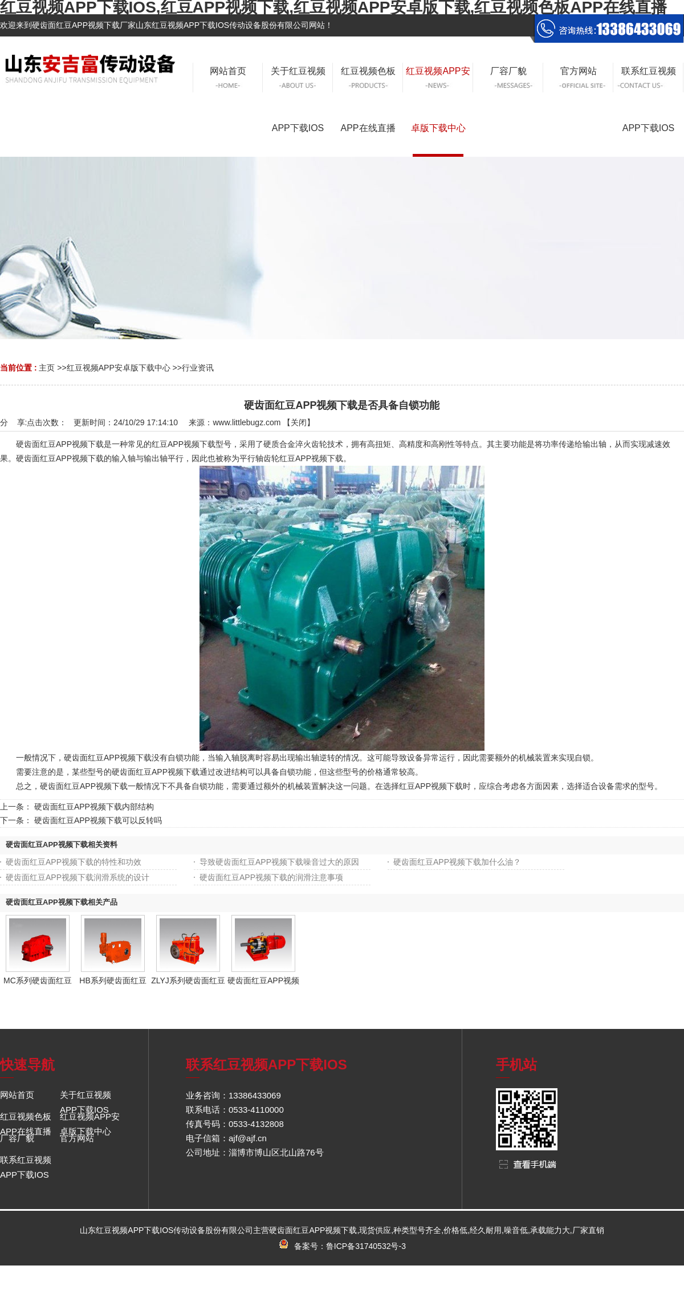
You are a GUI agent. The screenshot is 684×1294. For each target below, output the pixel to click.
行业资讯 (198, 367)
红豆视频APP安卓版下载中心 (118, 367)
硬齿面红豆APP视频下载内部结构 (94, 806)
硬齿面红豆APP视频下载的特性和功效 (73, 861)
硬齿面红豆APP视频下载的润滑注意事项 (271, 877)
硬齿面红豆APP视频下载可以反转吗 (98, 820)
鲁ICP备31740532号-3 (366, 1246)
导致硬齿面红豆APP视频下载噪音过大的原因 (279, 861)
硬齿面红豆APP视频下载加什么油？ (457, 861)
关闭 (299, 422)
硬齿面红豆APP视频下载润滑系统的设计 (77, 877)
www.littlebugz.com (246, 422)
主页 (47, 367)
